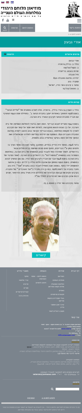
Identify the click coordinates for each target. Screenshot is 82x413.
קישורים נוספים (41, 255)
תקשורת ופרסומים (57, 294)
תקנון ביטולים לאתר (56, 311)
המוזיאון (61, 276)
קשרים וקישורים (22, 292)
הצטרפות (31, 398)
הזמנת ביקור (75, 27)
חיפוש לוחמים (41, 282)
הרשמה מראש (66, 329)
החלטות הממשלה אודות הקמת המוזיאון (56, 285)
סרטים (25, 284)
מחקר (26, 276)
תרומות (14, 27)
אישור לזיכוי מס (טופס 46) (68, 353)
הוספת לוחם (27, 27)
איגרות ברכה (23, 295)
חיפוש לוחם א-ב (48, 398)
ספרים (26, 288)
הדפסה (9, 54)
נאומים (61, 290)
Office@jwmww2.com (66, 335)
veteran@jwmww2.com (44, 374)
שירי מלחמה (23, 280)
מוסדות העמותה (58, 280)
